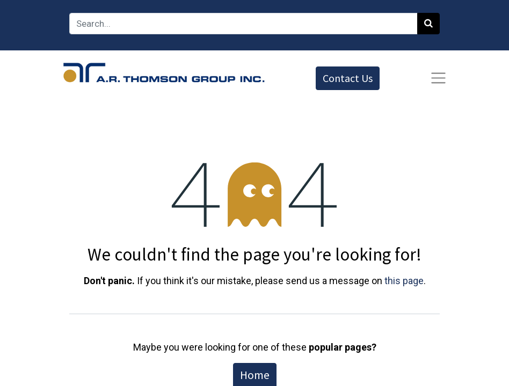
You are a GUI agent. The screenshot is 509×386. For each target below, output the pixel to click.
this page (404, 280)
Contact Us (348, 78)
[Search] (428, 23)
